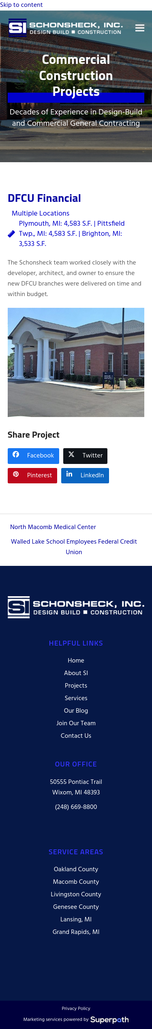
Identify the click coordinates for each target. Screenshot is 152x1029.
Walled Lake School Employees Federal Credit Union (74, 547)
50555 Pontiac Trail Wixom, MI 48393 (76, 787)
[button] (139, 27)
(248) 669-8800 (76, 807)
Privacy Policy (76, 1009)
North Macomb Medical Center (53, 527)
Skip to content (21, 5)
